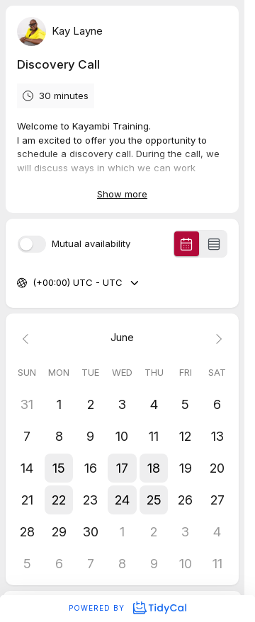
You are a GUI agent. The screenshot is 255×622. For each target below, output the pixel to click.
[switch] (32, 244)
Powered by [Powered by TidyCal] (127, 608)
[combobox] (34, 283)
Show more (122, 194)
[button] (59, 468)
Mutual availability (91, 243)
